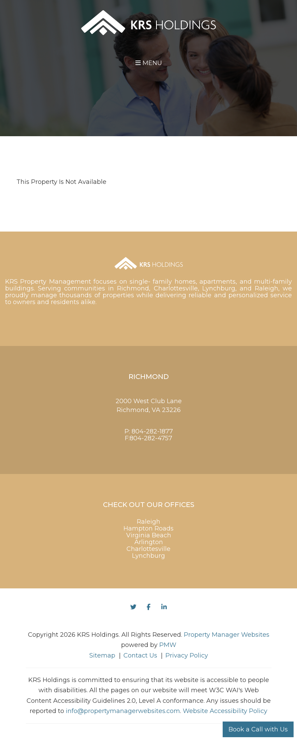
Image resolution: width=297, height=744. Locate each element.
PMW (167, 645)
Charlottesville (148, 549)
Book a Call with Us (258, 729)
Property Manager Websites (226, 634)
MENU (148, 63)
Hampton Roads (148, 528)
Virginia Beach (148, 535)
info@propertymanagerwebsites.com (123, 711)
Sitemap (102, 655)
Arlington (148, 542)
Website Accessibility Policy (225, 711)
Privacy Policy (186, 655)
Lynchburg (148, 555)
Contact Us (140, 655)
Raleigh (148, 521)
